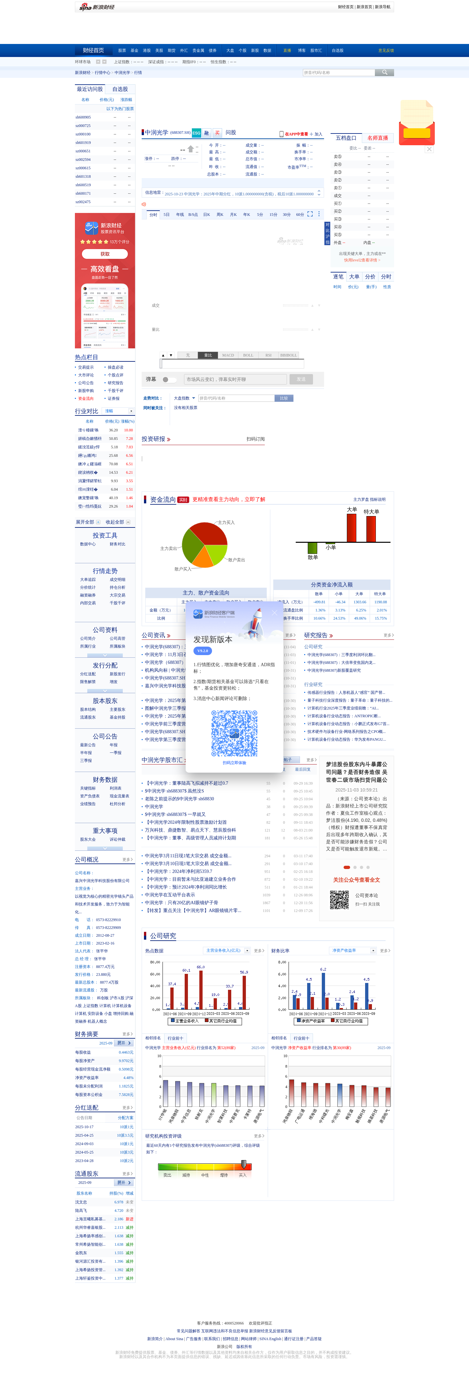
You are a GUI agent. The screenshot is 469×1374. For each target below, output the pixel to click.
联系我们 (212, 1339)
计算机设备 (122, 1005)
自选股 (338, 50)
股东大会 (88, 839)
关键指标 (88, 788)
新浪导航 (383, 7)
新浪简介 (155, 1339)
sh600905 (83, 117)
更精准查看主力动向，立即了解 (228, 499)
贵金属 (198, 50)
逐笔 (338, 276)
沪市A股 (117, 998)
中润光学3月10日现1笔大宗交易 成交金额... (188, 863)
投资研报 (153, 439)
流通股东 (88, 717)
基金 (134, 50)
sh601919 (83, 142)
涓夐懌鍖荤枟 (90, 481)
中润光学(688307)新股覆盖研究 (334, 670)
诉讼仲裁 (117, 839)
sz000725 (83, 125)
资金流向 (163, 499)
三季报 (86, 760)
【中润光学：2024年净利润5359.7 (178, 871)
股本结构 (88, 709)
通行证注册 (294, 1339)
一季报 (115, 752)
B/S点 (193, 214)
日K (206, 214)
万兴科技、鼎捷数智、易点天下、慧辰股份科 (190, 830)
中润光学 (122, 72)
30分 (287, 214)
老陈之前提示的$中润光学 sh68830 (179, 798)
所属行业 (88, 646)
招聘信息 (230, 1339)
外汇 (184, 50)
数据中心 (88, 544)
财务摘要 (86, 1034)
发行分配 (105, 665)
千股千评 (115, 390)
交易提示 (86, 367)
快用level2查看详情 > (362, 260)
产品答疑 (314, 1339)
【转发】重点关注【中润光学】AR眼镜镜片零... (193, 910)
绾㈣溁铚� (88, 489)
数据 (267, 50)
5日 (167, 214)
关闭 (429, 149)
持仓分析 (117, 587)
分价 (370, 276)
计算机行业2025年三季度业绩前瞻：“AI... (343, 708)
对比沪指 (328, 233)
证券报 (114, 398)
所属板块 (117, 646)
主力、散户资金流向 (206, 593)
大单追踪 (88, 579)
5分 (260, 214)
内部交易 (88, 603)
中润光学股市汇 (162, 760)
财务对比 (117, 544)
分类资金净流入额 (332, 584)
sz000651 (83, 151)
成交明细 (117, 579)
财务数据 (105, 779)
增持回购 (121, 1013)
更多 (289, 635)
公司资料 (105, 629)
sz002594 (83, 159)
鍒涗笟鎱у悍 (89, 447)
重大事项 (105, 830)
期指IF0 (189, 62)
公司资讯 (153, 635)
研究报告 (316, 635)
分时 (153, 215)
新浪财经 (83, 72)
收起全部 (115, 522)
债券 (213, 50)
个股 (243, 50)
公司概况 (86, 859)
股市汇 (316, 50)
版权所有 (244, 1346)
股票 (122, 50)
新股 (255, 50)
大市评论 (86, 375)
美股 (159, 50)
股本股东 (105, 700)
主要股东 (117, 709)
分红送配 (88, 674)
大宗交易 (117, 595)
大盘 (230, 50)
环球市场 (83, 62)
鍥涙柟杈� (88, 472)
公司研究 (313, 646)
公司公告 (86, 383)
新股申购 (86, 390)
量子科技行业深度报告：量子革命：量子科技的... (349, 700)
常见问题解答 (188, 1331)
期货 (172, 50)
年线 (180, 214)
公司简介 (88, 638)
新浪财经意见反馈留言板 (270, 1331)
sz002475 (83, 202)
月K (233, 214)
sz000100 (83, 134)
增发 (114, 682)
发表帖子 (284, 759)
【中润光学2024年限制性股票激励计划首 (186, 822)
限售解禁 (88, 682)
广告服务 (194, 1339)
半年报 (86, 752)
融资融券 (88, 595)
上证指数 (122, 62)
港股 (147, 50)
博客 (302, 50)
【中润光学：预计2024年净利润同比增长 (186, 887)
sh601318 (83, 176)
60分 (300, 214)
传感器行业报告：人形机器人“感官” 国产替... (346, 692)
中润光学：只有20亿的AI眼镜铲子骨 (181, 902)
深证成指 (156, 62)
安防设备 (95, 1013)
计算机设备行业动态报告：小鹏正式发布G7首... (348, 724)
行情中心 (102, 72)
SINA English (270, 1339)
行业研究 (313, 684)
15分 (273, 214)
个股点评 (115, 375)
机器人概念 (97, 1021)
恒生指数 (218, 62)
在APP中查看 (296, 134)
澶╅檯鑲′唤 (88, 430)
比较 (284, 398)
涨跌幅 (126, 99)
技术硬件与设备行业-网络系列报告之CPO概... (346, 731)
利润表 (115, 788)
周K (220, 214)
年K (246, 214)
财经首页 (346, 7)
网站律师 (249, 1339)
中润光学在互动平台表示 (170, 894)
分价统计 (88, 587)
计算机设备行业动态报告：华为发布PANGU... (346, 739)
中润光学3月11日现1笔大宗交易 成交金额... (188, 855)
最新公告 (88, 745)
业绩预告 (88, 804)
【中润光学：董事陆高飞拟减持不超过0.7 (186, 783)
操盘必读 (115, 367)
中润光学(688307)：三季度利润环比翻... (341, 654)
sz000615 (83, 168)
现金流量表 (119, 796)
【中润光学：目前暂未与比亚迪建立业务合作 (190, 879)
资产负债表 (90, 796)
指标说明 (378, 499)
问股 (231, 132)
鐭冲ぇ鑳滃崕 (90, 464)
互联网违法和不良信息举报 (224, 1331)
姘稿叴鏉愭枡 (90, 438)
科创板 (103, 998)
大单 (354, 276)
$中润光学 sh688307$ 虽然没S (174, 791)
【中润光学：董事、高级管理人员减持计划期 (190, 837)
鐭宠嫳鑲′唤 (88, 498)
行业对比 (86, 411)
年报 (114, 745)
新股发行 (117, 674)
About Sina (174, 1339)
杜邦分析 (117, 804)
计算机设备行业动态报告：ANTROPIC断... (344, 716)
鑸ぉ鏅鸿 (87, 455)
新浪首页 (364, 7)
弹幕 (151, 379)
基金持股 (117, 717)
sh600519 (83, 185)
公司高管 (117, 638)
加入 (318, 134)
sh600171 (83, 193)
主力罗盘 (361, 499)
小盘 (108, 1013)
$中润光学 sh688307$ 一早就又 (175, 814)
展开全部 (85, 522)
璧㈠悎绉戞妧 (90, 506)
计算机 (105, 1005)
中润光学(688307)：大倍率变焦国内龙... (341, 662)
